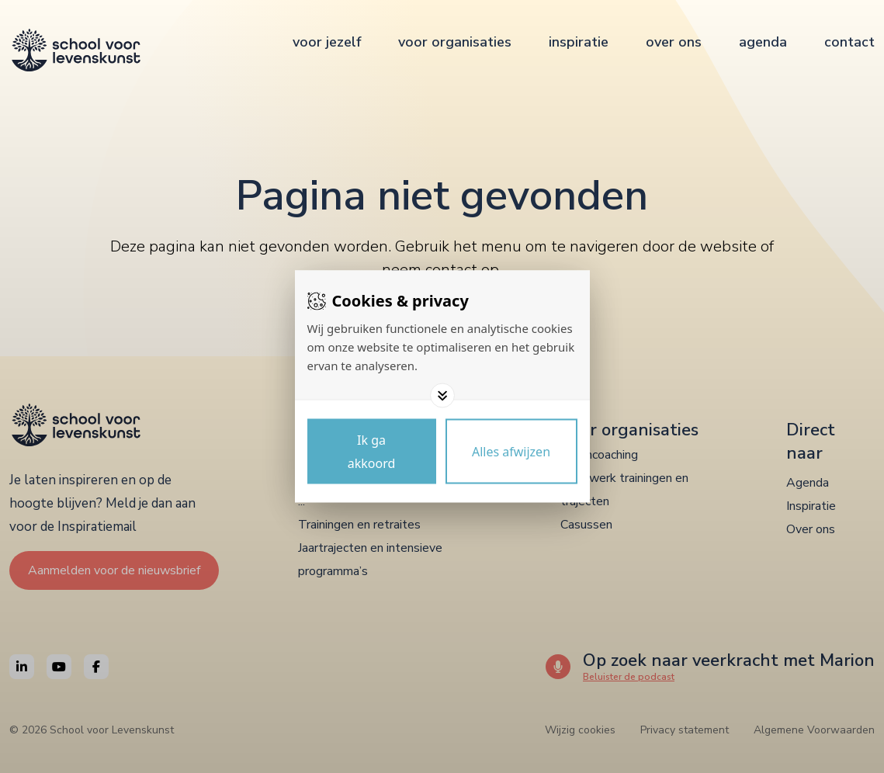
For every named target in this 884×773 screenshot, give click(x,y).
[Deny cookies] (511, 451)
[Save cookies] (371, 451)
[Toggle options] (442, 395)
